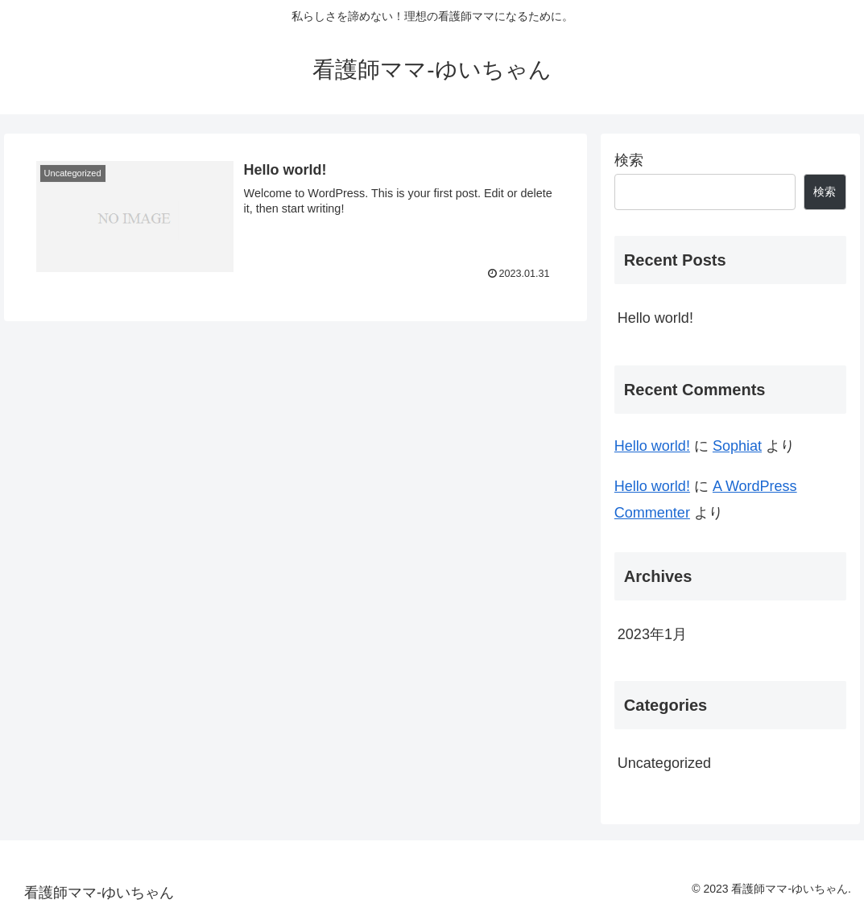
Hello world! (655, 318)
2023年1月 (652, 634)
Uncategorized (664, 763)
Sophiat (737, 446)
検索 (628, 160)
